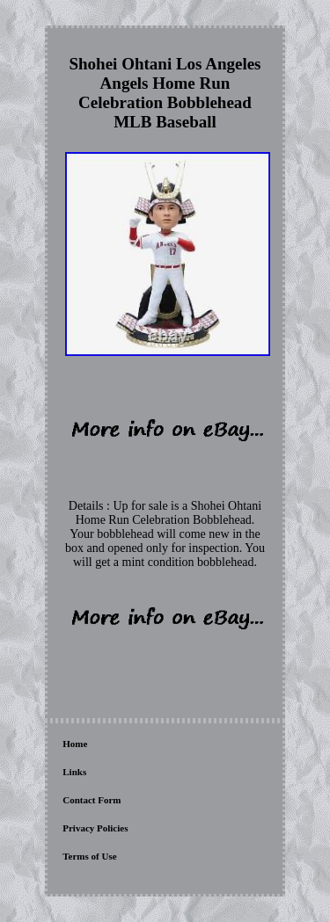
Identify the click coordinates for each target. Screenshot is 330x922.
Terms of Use (89, 856)
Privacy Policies (95, 828)
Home (74, 743)
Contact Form (91, 800)
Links (74, 771)
